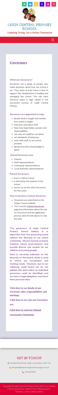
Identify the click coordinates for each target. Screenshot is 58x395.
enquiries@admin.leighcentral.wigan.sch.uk (30, 367)
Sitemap (19, 391)
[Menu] (52, 40)
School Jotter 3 (25, 389)
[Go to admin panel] (34, 391)
